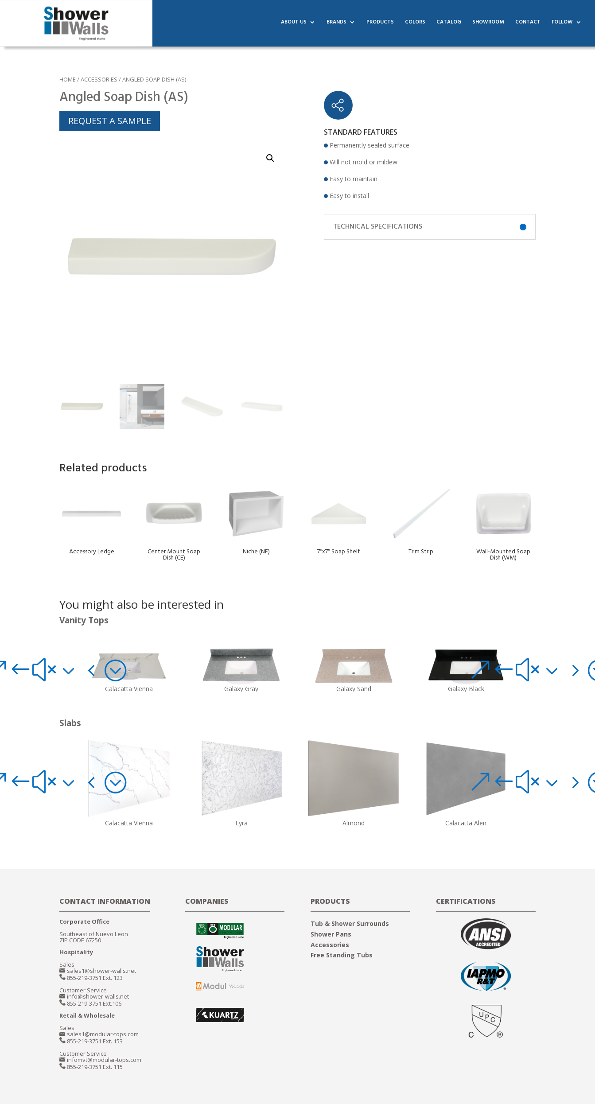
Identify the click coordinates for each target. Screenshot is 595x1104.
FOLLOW (562, 25)
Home (67, 79)
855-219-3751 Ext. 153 (95, 1041)
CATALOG (448, 25)
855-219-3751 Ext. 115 (95, 1067)
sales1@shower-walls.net (101, 971)
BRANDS (336, 25)
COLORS (415, 25)
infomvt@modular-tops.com (104, 1060)
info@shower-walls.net (98, 996)
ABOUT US (294, 25)
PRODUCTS (380, 25)
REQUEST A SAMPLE (109, 121)
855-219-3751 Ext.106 (94, 1003)
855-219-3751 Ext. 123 (95, 978)
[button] (56, 669)
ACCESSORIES (99, 79)
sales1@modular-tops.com (103, 1034)
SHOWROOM (488, 25)
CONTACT (528, 25)
